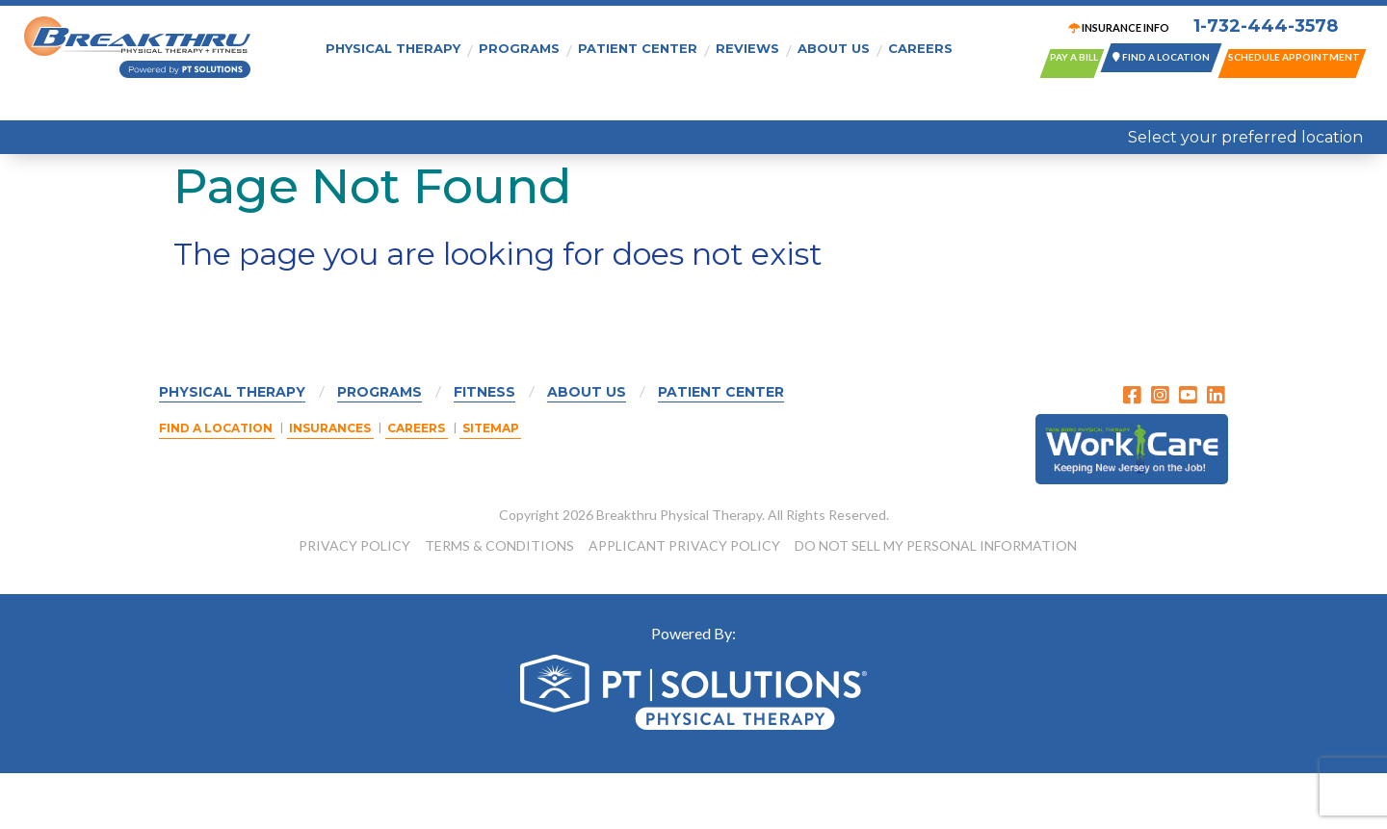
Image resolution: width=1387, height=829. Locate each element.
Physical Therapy (393, 46)
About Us (834, 46)
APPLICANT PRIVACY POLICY (684, 601)
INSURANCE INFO (1111, 29)
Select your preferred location (1245, 137)
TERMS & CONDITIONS (499, 601)
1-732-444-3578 (1258, 28)
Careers (920, 46)
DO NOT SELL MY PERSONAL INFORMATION (936, 601)
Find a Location (216, 485)
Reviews (747, 46)
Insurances (334, 485)
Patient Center (637, 46)
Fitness (484, 447)
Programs (519, 46)
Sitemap (501, 485)
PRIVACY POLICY (354, 601)
